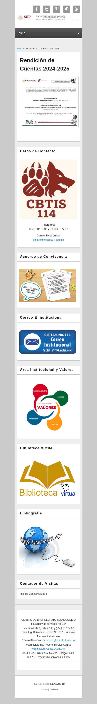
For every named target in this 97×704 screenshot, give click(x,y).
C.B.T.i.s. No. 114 (57, 684)
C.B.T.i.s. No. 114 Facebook (36, 9)
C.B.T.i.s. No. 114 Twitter (46, 9)
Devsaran (54, 689)
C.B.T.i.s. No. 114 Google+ (56, 9)
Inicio (19, 48)
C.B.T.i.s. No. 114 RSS (76, 9)
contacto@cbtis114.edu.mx (48, 239)
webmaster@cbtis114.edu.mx (48, 648)
